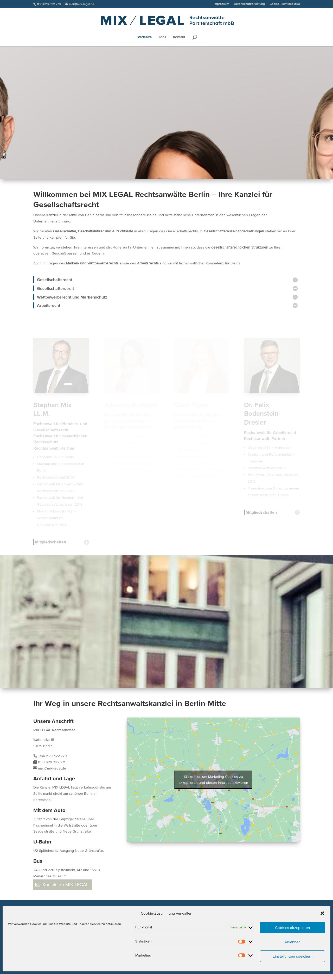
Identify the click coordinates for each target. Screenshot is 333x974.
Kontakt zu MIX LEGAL (65, 884)
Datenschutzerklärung (249, 3)
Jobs (162, 37)
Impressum (221, 3)
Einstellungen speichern (292, 956)
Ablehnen (292, 942)
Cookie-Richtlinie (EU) (285, 3)
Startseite (144, 37)
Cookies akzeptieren (292, 927)
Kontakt (179, 37)
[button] (322, 913)
